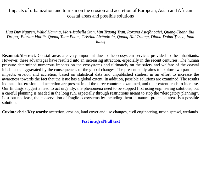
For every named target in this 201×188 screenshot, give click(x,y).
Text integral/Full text (100, 121)
